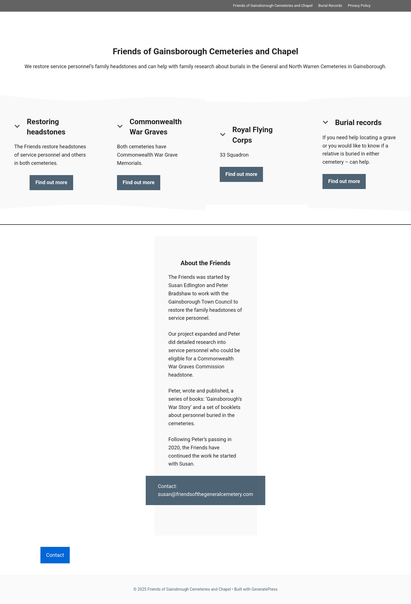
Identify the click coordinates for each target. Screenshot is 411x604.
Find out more (51, 182)
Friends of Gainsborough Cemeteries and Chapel (273, 5)
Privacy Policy (359, 5)
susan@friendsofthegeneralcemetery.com (205, 494)
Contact (55, 555)
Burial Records (330, 5)
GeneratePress (265, 589)
